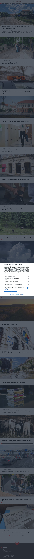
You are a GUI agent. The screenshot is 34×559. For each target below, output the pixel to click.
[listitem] (17, 276)
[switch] (28, 278)
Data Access (17, 294)
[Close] (32, 264)
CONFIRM (10, 291)
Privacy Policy (22, 294)
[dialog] (17, 279)
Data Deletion (12, 294)
